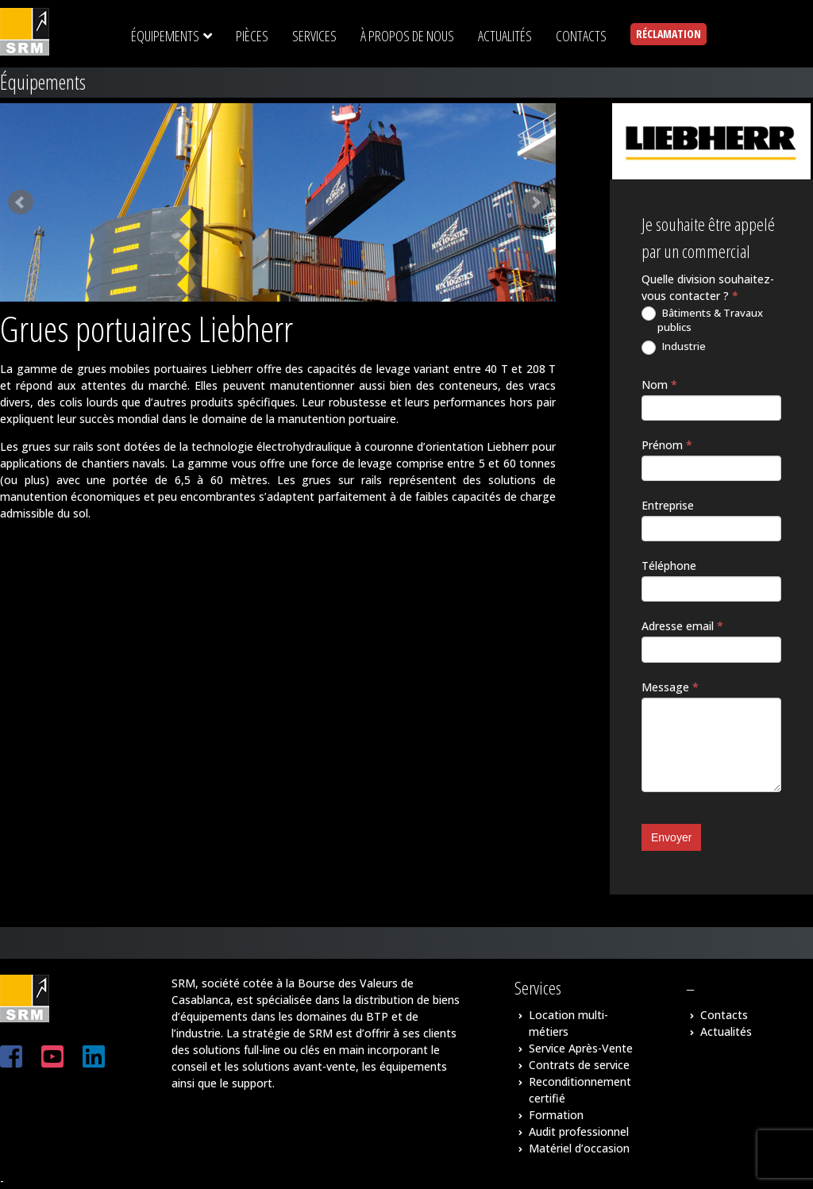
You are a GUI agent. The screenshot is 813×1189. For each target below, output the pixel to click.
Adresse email (682, 625)
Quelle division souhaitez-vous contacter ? (708, 287)
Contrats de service (579, 1064)
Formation (556, 1114)
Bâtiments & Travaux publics (702, 320)
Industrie (674, 347)
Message (670, 687)
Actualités (726, 1031)
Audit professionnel (579, 1131)
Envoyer (671, 837)
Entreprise (668, 505)
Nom (659, 384)
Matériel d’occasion (579, 1148)
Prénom (667, 444)
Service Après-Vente (581, 1048)
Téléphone (669, 565)
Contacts (724, 1014)
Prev (20, 202)
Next (535, 202)
